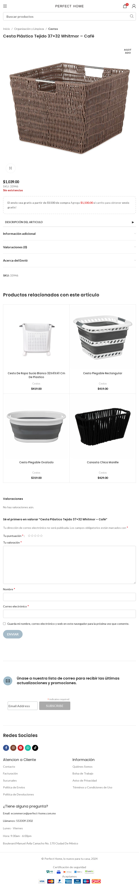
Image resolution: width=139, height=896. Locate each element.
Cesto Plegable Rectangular (103, 373)
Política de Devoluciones (18, 794)
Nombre (9, 589)
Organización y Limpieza (29, 28)
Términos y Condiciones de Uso (92, 787)
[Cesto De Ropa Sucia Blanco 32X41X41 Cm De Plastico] (36, 338)
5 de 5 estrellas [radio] (41, 535)
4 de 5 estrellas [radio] (38, 535)
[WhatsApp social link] (28, 748)
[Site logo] (69, 5)
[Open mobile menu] (5, 6)
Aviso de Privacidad (85, 780)
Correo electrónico (16, 606)
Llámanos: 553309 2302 (18, 820)
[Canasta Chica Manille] (103, 427)
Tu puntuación (13, 535)
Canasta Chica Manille (102, 462)
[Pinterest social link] (21, 748)
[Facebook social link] (6, 748)
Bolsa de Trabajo (83, 773)
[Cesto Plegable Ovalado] (36, 427)
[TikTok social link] (35, 748)
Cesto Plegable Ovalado (36, 462)
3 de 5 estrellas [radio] (35, 535)
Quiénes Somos (83, 766)
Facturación (10, 773)
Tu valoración (12, 542)
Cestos (53, 28)
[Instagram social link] (13, 748)
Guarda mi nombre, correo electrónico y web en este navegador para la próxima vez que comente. (68, 623)
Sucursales (10, 780)
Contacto (9, 766)
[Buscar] (69, 16)
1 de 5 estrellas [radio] (29, 535)
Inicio (6, 28)
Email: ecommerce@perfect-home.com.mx (29, 813)
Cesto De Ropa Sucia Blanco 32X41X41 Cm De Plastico (36, 375)
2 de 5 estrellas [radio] (32, 535)
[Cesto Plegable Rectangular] (103, 338)
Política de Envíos (14, 787)
